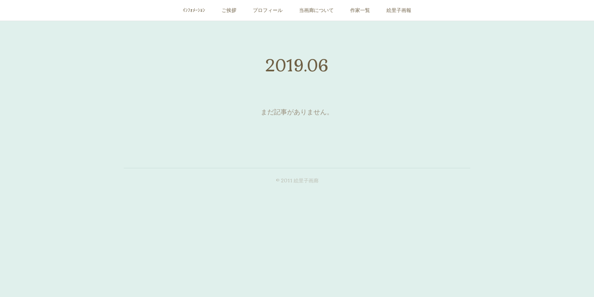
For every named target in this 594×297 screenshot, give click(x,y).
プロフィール (268, 10)
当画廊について (316, 10)
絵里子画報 (399, 10)
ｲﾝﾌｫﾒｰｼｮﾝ (194, 10)
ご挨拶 (229, 10)
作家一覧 (360, 10)
